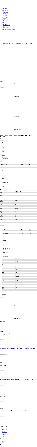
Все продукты (5, 8)
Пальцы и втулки (5, 13)
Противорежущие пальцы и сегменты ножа (9, 29)
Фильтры (4, 18)
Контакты (3, 21)
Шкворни (4, 9)
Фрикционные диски (6, 26)
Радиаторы (4, 14)
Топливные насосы (4, 429)
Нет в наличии (2, 87)
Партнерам (3, 441)
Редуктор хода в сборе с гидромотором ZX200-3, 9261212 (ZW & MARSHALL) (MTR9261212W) (15, 410)
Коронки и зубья (5, 23)
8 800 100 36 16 (2, 421)
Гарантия (3, 22)
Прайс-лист (3, 19)
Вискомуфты (3, 430)
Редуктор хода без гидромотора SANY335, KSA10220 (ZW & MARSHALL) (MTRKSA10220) (15, 394)
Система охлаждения (6, 27)
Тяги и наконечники (6, 17)
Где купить (3, 20)
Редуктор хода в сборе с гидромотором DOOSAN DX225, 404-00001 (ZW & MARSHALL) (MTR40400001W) (17, 348)
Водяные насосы (5, 10)
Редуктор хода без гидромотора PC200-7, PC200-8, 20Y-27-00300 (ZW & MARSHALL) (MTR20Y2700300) (17, 333)
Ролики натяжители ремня (6, 25)
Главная (3, 43)
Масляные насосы (5, 12)
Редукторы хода (5, 16)
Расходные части (5, 15)
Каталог (3, 7)
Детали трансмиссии (6, 11)
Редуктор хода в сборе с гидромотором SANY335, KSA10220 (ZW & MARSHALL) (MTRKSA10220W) (16, 379)
